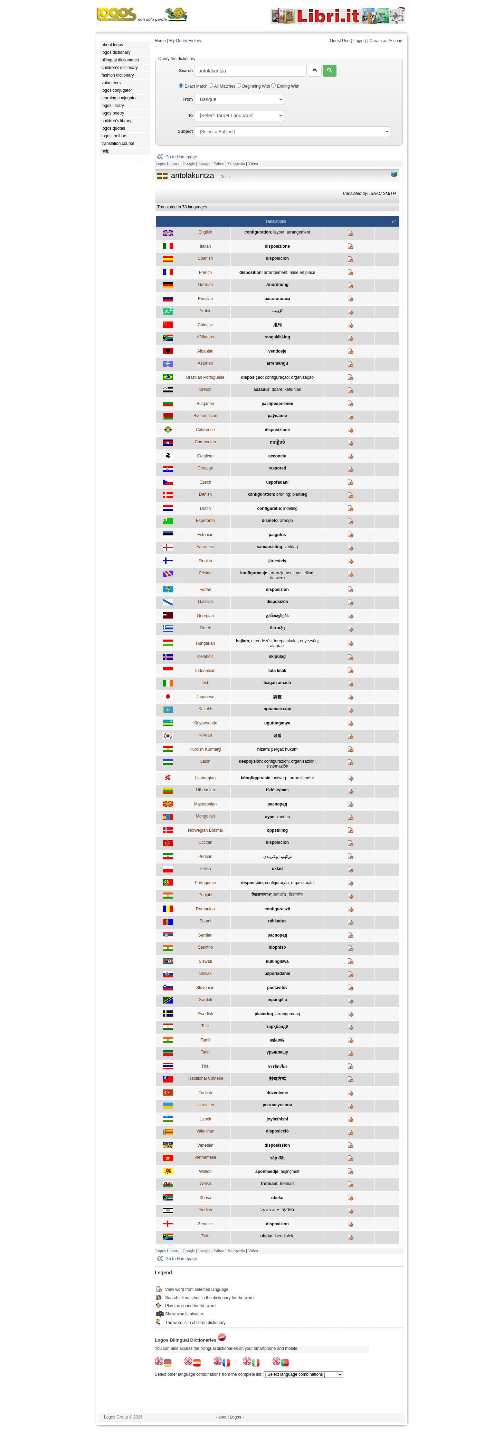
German (205, 284)
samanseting (269, 546)
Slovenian (205, 987)
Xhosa (205, 1197)
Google (189, 163)
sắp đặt (277, 1158)
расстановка (278, 298)
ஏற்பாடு (277, 1040)
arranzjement (281, 573)
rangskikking (277, 337)
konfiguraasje (253, 573)
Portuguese (205, 882)
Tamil (205, 1040)
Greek (205, 627)
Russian (205, 298)
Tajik (205, 1026)
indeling (290, 508)
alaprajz (277, 645)
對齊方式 (277, 1078)
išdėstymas (277, 790)
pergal (277, 749)
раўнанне (277, 415)
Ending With (285, 86)
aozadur (261, 389)
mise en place (302, 272)
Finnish (205, 561)
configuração (277, 377)
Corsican (205, 456)
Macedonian (205, 804)
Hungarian (205, 643)
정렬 (277, 735)
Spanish (205, 258)
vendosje (277, 351)
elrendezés (261, 641)
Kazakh (205, 708)
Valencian (205, 1131)
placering (264, 1013)
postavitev (277, 987)
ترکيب (286, 856)
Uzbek (205, 1119)
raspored (277, 468)
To (190, 115)
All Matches (223, 86)
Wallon (205, 1171)
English (205, 232)
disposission (277, 1145)
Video (253, 163)
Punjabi (205, 894)
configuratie (269, 508)
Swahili (205, 999)
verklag (291, 546)
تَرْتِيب (277, 310)
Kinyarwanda (205, 723)
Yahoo (218, 163)
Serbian (205, 935)
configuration (258, 232)
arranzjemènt (302, 777)
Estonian (205, 534)
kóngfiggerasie (255, 777)
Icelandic (205, 656)
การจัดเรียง (277, 1066)
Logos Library (167, 163)
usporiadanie (277, 973)
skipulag (277, 656)
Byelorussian (205, 415)
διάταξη (277, 627)
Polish (205, 868)
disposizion (277, 589)
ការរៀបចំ (277, 442)
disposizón (277, 601)
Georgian (205, 615)
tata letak (277, 670)
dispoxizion (277, 1224)
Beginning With (254, 86)
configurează (277, 909)
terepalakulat (286, 641)
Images (204, 163)
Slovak (205, 973)
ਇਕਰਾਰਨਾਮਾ (261, 894)
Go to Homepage (181, 157)
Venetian (205, 1145)
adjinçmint (290, 1171)
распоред (277, 804)
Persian (205, 856)
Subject (185, 131)
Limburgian (205, 777)
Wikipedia (236, 163)
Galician (205, 601)
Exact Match (194, 86)
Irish (205, 682)
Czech (205, 482)
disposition (250, 272)
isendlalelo (284, 1236)
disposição (252, 377)
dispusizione (277, 429)
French (205, 272)
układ (277, 868)
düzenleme (277, 1092)
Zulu (205, 1236)
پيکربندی (270, 856)
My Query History (185, 40)
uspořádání (277, 482)
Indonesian (205, 670)
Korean (205, 735)
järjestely (277, 561)
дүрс (269, 816)
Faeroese (205, 546)
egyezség (308, 641)
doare (277, 389)
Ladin (205, 761)
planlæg (299, 494)
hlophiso (277, 947)
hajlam (242, 641)
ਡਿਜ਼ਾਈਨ (296, 894)
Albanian (205, 351)
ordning (283, 494)
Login (358, 40)
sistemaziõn (277, 766)
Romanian (205, 909)
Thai (205, 1066)
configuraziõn (276, 761)
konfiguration (260, 494)
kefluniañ (293, 389)
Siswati (205, 961)
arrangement (298, 232)
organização (302, 377)
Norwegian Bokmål (205, 830)
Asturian (205, 363)
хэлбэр (283, 816)
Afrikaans (205, 337)
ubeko (277, 1197)
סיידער (288, 1209)
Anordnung (277, 284)
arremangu (277, 363)
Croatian (205, 468)
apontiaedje (266, 1171)
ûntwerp (277, 577)
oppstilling (277, 830)
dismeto (270, 520)
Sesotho (205, 947)
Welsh (205, 1183)
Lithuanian (205, 790)
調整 (277, 696)
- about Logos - (230, 1417)
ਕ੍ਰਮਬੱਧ (279, 894)
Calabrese (205, 429)
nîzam (263, 749)
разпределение (277, 403)
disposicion (277, 842)
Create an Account (386, 40)
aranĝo (286, 520)
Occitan (205, 842)
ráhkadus (277, 921)
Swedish (205, 1013)
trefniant (269, 1183)
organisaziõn (302, 761)
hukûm (291, 749)
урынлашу (277, 1052)
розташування (277, 1105)
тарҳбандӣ (277, 1026)
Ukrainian (205, 1105)
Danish (205, 494)
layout (278, 232)
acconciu (277, 456)
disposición (277, 258)
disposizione (277, 246)
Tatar (205, 1052)
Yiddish (205, 1209)
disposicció (277, 1131)
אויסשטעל (269, 1209)
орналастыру (277, 708)
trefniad (287, 1183)
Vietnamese (205, 1157)
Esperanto (205, 520)
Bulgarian (205, 403)
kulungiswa (277, 961)
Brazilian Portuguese (205, 377)
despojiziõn (250, 761)
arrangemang (287, 1013)
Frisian (205, 573)
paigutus (277, 534)
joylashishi (277, 1119)
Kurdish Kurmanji (205, 749)
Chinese (205, 325)
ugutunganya (277, 723)
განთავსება (277, 615)
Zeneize (205, 1224)
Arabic (205, 310)
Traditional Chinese (205, 1078)
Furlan (205, 589)
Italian (205, 246)
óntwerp (280, 777)
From (187, 99)
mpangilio (277, 999)
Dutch (205, 508)
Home (160, 40)
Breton (205, 389)
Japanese (205, 696)
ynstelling (304, 573)
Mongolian (205, 816)
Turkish (205, 1092)
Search (186, 70)
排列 (277, 325)
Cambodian (205, 441)
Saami (205, 921)
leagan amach (277, 682)
